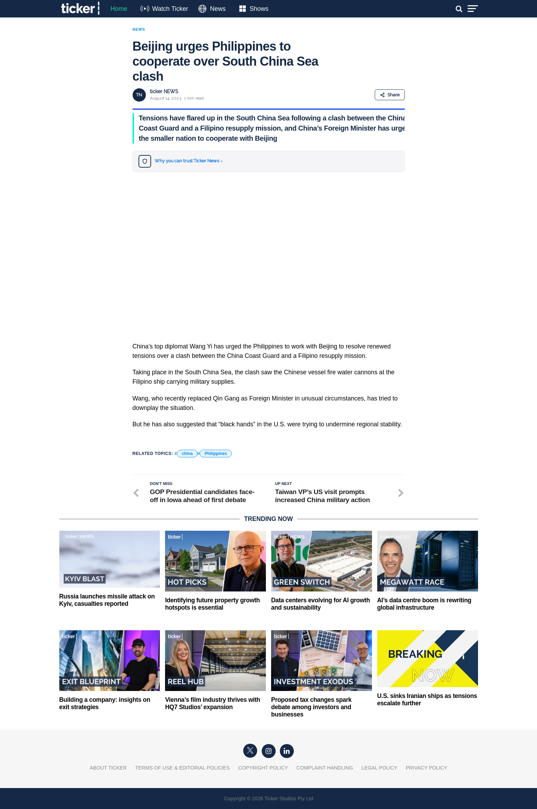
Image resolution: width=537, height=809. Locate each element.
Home (119, 8)
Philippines (215, 453)
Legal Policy (379, 768)
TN (139, 94)
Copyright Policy (263, 768)
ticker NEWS (164, 91)
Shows (258, 8)
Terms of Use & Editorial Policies (182, 768)
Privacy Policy (426, 768)
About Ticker (108, 768)
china (187, 453)
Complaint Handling (325, 768)
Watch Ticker (170, 8)
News (218, 8)
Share (390, 94)
